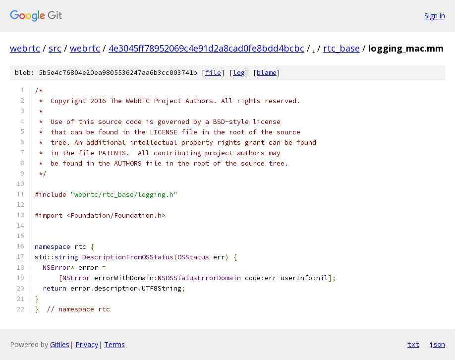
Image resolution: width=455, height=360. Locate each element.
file (213, 72)
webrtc (25, 48)
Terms (114, 344)
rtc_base (341, 48)
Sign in (434, 15)
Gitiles (59, 344)
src (55, 48)
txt (413, 344)
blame (267, 72)
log (239, 72)
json (437, 344)
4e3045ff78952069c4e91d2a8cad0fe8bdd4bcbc (206, 48)
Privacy (86, 344)
